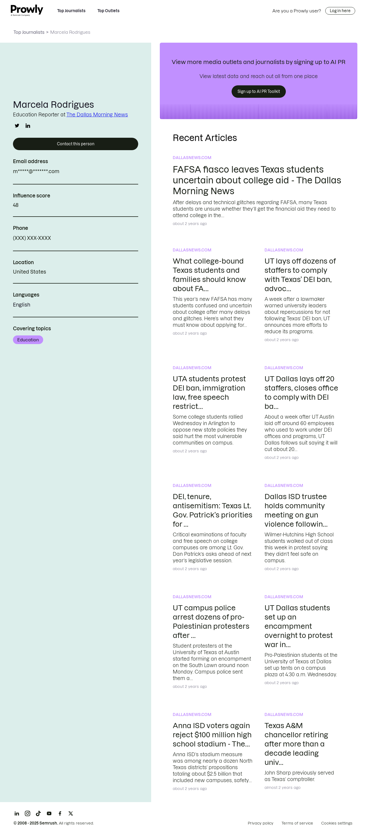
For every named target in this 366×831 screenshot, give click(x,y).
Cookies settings (337, 823)
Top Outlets (108, 11)
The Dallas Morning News (97, 114)
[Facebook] (60, 813)
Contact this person (75, 144)
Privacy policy (260, 823)
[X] (70, 813)
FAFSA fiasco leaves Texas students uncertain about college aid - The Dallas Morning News (257, 180)
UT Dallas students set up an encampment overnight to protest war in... (299, 626)
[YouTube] (49, 813)
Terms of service (297, 823)
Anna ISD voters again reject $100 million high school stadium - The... (212, 735)
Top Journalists (71, 11)
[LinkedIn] (16, 813)
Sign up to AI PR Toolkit (259, 91)
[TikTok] (38, 813)
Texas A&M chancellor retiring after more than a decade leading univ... (296, 744)
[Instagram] (27, 813)
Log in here (340, 11)
